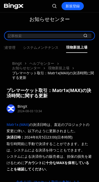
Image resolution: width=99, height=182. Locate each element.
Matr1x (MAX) (18, 124)
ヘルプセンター (41, 63)
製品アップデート (71, 47)
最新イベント (39, 47)
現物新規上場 (58, 68)
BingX (17, 63)
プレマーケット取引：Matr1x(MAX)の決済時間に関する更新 (53, 75)
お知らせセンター (26, 68)
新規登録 (73, 6)
